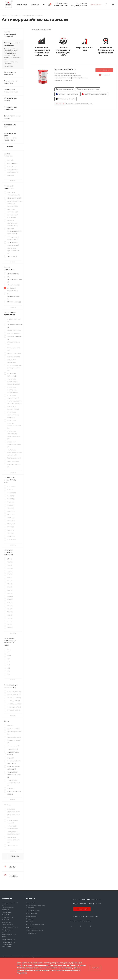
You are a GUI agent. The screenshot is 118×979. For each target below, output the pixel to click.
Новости (29, 927)
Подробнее (22, 973)
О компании (30, 903)
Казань (16, 957)
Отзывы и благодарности (35, 924)
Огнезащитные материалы (10, 73)
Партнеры (29, 919)
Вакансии (29, 922)
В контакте (71, 926)
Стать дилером (31, 913)
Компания (30, 899)
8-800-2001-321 (60, 6)
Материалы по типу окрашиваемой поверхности (14, 136)
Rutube (80, 926)
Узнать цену (104, 70)
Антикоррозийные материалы (14, 44)
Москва (24, 957)
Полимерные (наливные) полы (14, 90)
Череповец (35, 957)
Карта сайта (6, 971)
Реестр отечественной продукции (10, 34)
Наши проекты (31, 916)
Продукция (7, 899)
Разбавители (8, 66)
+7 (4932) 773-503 (79, 6)
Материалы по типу (14, 125)
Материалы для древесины (10, 108)
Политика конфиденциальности (80, 921)
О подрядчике (31, 933)
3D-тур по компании (33, 910)
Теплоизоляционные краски (12, 117)
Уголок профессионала (34, 930)
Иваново (6, 957)
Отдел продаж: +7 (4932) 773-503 (87, 904)
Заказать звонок (82, 909)
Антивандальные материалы (11, 82)
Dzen (90, 926)
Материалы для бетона (14, 99)
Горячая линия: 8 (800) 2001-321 (86, 899)
